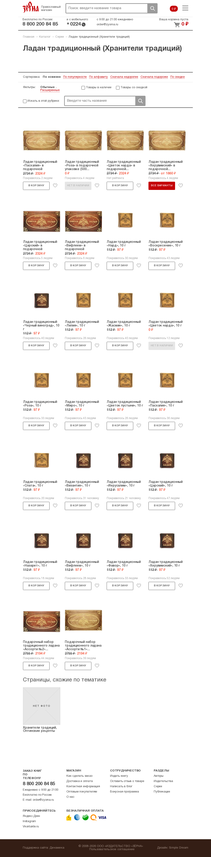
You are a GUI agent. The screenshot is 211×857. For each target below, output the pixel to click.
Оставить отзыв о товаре (127, 781)
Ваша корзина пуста (173, 19)
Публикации (162, 791)
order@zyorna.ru (107, 24)
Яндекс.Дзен (31, 816)
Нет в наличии (78, 185)
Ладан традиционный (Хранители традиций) (99, 37)
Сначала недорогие (124, 77)
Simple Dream (178, 848)
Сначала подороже (154, 77)
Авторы (158, 776)
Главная (28, 37)
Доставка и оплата (79, 781)
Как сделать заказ (79, 776)
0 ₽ (174, 9)
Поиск (152, 8)
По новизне (52, 77)
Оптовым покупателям (81, 791)
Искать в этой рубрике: (44, 101)
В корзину (36, 185)
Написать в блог (121, 786)
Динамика (57, 848)
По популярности (75, 77)
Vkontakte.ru (31, 826)
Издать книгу (119, 776)
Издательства (163, 781)
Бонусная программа (124, 791)
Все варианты (162, 185)
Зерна (31, 7)
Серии (59, 37)
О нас (70, 797)
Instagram (29, 821)
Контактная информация (83, 786)
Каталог (44, 37)
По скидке (177, 77)
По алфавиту (98, 77)
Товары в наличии (98, 87)
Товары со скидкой (134, 87)
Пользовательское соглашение (112, 849)
